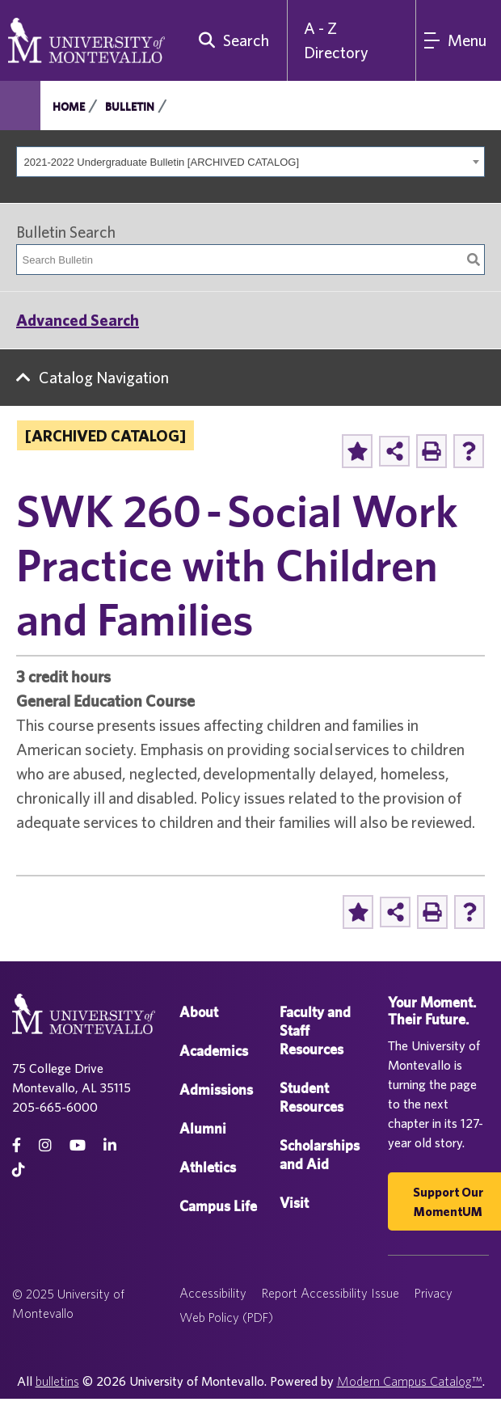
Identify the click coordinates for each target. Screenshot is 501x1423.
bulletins (57, 1381)
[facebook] (16, 1145)
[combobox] (250, 161)
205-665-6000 (55, 1107)
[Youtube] (77, 1145)
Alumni (202, 1128)
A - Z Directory (336, 40)
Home (69, 106)
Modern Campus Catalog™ (409, 1381)
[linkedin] (109, 1145)
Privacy (434, 1293)
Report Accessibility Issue (330, 1293)
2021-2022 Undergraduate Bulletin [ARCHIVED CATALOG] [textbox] (162, 162)
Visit (294, 1202)
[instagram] (45, 1145)
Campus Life (218, 1205)
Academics (213, 1050)
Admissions (216, 1089)
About (198, 1011)
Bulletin (129, 106)
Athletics (207, 1167)
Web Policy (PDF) (226, 1317)
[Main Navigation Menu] (458, 40)
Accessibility (212, 1293)
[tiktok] (18, 1169)
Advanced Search (77, 319)
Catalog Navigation (104, 377)
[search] (230, 40)
